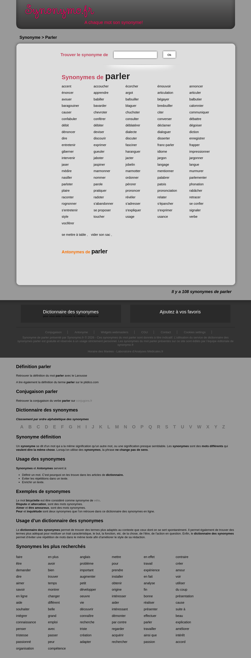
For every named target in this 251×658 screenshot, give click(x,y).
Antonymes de (85, 252)
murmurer (196, 171)
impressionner (199, 151)
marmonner (102, 171)
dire (64, 138)
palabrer (163, 177)
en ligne (22, 596)
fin (145, 589)
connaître (87, 616)
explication (183, 622)
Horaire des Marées (101, 351)
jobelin (130, 164)
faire (19, 557)
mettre (116, 557)
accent (66, 86)
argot (129, 92)
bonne (148, 596)
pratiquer (100, 190)
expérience (152, 570)
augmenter (88, 576)
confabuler (69, 119)
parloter (67, 184)
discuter (131, 138)
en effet (149, 557)
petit (83, 583)
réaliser (149, 602)
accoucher (101, 86)
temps (52, 583)
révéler (131, 197)
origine (117, 589)
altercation (38, 504)
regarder (118, 629)
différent (54, 602)
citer (161, 112)
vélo (97, 500)
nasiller (67, 177)
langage (163, 164)
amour (180, 570)
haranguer (133, 151)
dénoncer (68, 132)
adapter (85, 642)
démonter (119, 616)
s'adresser (133, 203)
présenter (151, 609)
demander (23, 570)
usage (130, 216)
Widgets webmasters (114, 332)
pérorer (131, 184)
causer (67, 112)
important (87, 570)
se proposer (102, 210)
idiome (162, 151)
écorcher (132, 86)
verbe (193, 216)
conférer (100, 119)
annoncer (196, 86)
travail (148, 563)
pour (115, 563)
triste (83, 629)
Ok (169, 55)
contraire (182, 557)
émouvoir (164, 86)
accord (181, 642)
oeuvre (85, 596)
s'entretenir (70, 210)
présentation (185, 596)
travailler (150, 629)
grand (52, 616)
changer (54, 596)
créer (179, 563)
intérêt (180, 635)
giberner (68, 151)
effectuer (150, 616)
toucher (99, 216)
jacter (130, 158)
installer (117, 576)
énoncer (68, 92)
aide (19, 602)
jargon (162, 158)
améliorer (182, 629)
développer (88, 589)
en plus (53, 557)
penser (21, 629)
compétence (57, 648)
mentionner (166, 171)
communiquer (199, 112)
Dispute (21, 504)
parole (98, 184)
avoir (51, 563)
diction (194, 132)
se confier (196, 203)
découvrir (86, 609)
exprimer (100, 145)
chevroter (100, 112)
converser (165, 119)
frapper (194, 145)
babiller (99, 99)
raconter (68, 197)
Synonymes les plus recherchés (51, 546)
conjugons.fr (84, 400)
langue (194, 164)
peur (51, 642)
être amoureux (38, 507)
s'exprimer (165, 210)
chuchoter (133, 112)
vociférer (68, 223)
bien (51, 570)
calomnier (196, 105)
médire (67, 171)
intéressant (120, 609)
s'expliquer (133, 210)
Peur (19, 511)
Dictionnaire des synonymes (71, 313)
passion (149, 642)
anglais (85, 557)
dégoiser (195, 125)
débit (65, 125)
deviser (99, 132)
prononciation (167, 190)
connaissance (26, 622)
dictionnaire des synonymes (40, 530)
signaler (195, 210)
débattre (195, 119)
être (19, 563)
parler (60, 375)
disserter (164, 138)
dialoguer (164, 132)
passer (53, 635)
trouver (53, 576)
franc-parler (166, 145)
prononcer (133, 190)
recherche (87, 622)
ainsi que (150, 635)
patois (162, 184)
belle (51, 609)
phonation (196, 184)
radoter (99, 197)
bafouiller (132, 99)
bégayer (163, 99)
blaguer (131, 105)
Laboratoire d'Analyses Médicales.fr (139, 351)
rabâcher (195, 190)
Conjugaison (53, 332)
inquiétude (34, 511)
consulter (132, 119)
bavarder (100, 105)
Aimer (20, 507)
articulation (165, 92)
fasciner (131, 145)
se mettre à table (74, 234)
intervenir (68, 158)
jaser (65, 164)
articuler (195, 92)
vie (82, 602)
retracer (195, 197)
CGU (144, 332)
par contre (119, 622)
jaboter (99, 158)
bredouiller (165, 105)
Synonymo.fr (62, 12)
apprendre (101, 92)
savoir (20, 589)
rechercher (119, 642)
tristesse (22, 635)
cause (180, 602)
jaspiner (99, 164)
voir (178, 576)
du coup (181, 589)
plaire (66, 190)
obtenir (117, 583)
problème (87, 563)
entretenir (68, 145)
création (86, 635)
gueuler (99, 151)
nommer (100, 177)
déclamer (164, 125)
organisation (25, 648)
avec (51, 629)
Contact (166, 332)
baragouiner (70, 105)
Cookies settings (194, 332)
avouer (67, 99)
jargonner (196, 158)
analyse (149, 583)
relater (162, 197)
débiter (99, 125)
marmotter (133, 171)
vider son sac (100, 234)
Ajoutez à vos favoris (180, 311)
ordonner (132, 177)
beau (179, 616)
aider (115, 602)
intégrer (21, 616)
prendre (117, 570)
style (65, 216)
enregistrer (197, 138)
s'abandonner (103, 203)
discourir (100, 138)
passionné (23, 642)
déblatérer (133, 125)
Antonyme (81, 332)
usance (163, 216)
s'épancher (165, 203)
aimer (20, 583)
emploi (53, 622)
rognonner (69, 203)
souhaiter (23, 609)
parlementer (198, 177)
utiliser (180, 583)
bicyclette (33, 500)
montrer (53, 589)
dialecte (131, 132)
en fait (148, 576)
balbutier (195, 99)
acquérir (118, 635)
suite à (180, 609)
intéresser (119, 596)
